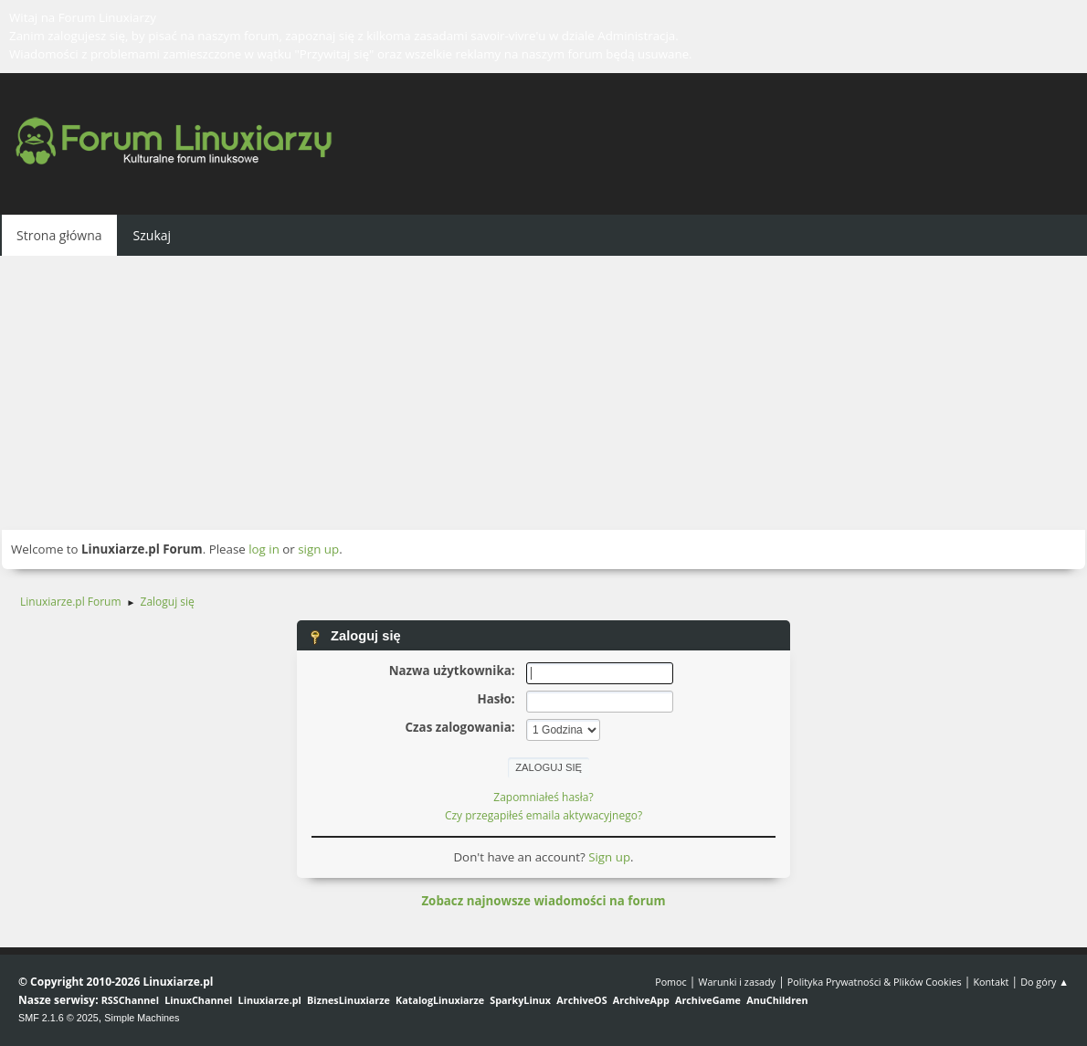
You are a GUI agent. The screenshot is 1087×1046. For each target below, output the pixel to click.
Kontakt (990, 981)
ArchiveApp (641, 1000)
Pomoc (671, 981)
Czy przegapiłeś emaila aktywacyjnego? (543, 815)
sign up (318, 549)
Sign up (609, 857)
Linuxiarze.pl (269, 1000)
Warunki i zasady (737, 981)
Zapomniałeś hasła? (543, 797)
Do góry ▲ (1044, 981)
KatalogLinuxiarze (440, 1000)
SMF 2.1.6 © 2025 (58, 1017)
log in (264, 549)
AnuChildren (776, 1000)
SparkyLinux (520, 1000)
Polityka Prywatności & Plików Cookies (874, 981)
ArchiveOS (581, 1000)
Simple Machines (141, 1017)
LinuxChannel (198, 1000)
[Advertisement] (543, 393)
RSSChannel (130, 1000)
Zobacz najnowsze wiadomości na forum (543, 901)
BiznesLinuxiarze (348, 1000)
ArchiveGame (708, 1000)
